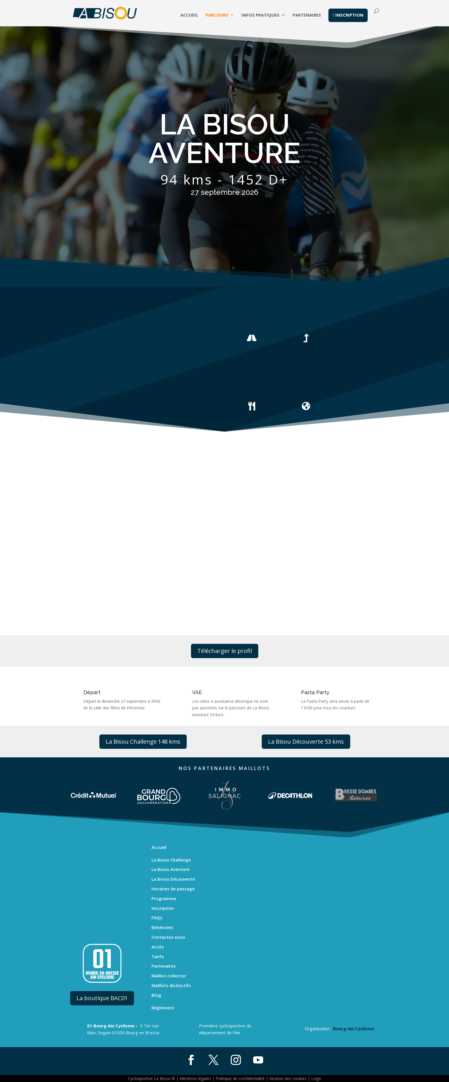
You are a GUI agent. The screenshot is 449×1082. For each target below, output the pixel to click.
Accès (157, 947)
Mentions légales (195, 1078)
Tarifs (157, 956)
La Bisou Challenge (171, 860)
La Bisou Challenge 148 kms (143, 741)
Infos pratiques (260, 16)
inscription (348, 16)
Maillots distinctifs (171, 985)
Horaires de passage (173, 889)
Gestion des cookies (288, 1078)
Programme (163, 898)
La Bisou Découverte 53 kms (306, 741)
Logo (316, 1078)
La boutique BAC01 (102, 998)
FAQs (156, 917)
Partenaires (307, 16)
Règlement (162, 1007)
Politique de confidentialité (240, 1078)
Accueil (189, 16)
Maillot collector (168, 975)
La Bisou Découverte (173, 879)
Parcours (217, 16)
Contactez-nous (168, 937)
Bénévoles (162, 927)
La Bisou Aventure (170, 869)
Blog (156, 995)
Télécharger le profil (224, 651)
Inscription (162, 908)
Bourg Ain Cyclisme (353, 1028)
